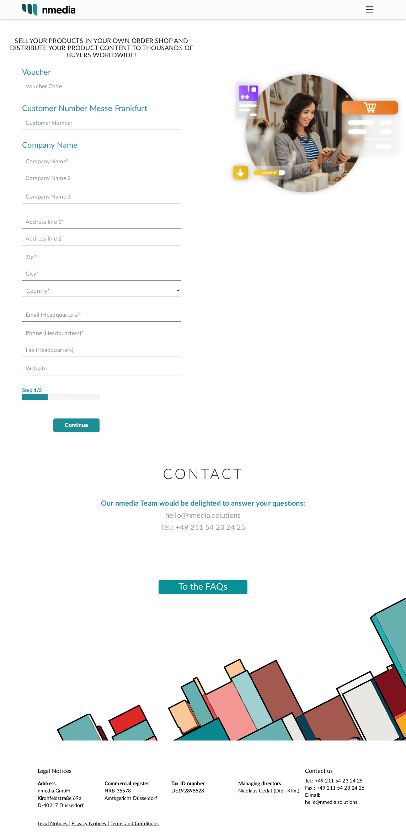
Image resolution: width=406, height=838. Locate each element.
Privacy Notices (89, 823)
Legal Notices (53, 823)
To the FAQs (203, 587)
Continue (76, 425)
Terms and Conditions (135, 823)
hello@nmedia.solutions (203, 515)
